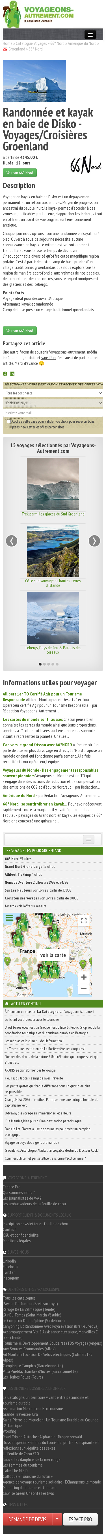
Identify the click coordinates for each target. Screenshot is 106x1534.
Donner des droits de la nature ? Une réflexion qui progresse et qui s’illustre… (51, 1059)
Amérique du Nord (82, 43)
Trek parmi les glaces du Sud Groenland (53, 514)
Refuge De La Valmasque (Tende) (29, 1309)
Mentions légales (17, 1240)
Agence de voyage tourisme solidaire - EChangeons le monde (52, 1482)
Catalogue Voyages (31, 43)
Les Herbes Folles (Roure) (23, 1377)
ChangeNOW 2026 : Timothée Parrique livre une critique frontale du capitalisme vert (51, 1102)
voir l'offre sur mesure (25, 905)
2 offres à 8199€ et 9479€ (36, 882)
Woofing (9, 1431)
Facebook (10, 1266)
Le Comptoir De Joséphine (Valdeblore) (34, 1320)
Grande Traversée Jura (20, 1414)
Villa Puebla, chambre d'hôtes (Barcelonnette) (40, 1371)
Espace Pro (12, 1187)
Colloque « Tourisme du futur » (28, 1476)
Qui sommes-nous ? (19, 1192)
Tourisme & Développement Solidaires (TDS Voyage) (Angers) (52, 1343)
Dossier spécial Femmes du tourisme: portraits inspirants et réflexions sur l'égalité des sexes (51, 1445)
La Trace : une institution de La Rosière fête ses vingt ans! (45, 1048)
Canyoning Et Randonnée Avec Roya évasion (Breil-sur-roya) (51, 1326)
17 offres (30, 866)
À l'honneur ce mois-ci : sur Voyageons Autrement (49, 1011)
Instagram (11, 1278)
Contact (9, 1229)
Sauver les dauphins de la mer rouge (31, 1459)
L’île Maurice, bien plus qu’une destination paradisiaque (43, 1120)
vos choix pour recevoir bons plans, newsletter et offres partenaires (50, 424)
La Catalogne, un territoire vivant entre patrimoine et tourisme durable (46, 1400)
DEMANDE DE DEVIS (27, 1519)
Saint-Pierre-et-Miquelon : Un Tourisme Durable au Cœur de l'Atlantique (50, 1422)
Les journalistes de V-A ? (22, 1198)
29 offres (18, 858)
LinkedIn (9, 1261)
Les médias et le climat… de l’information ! (34, 1040)
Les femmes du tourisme (23, 1465)
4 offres (23, 874)
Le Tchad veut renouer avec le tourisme (32, 1019)
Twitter (9, 1272)
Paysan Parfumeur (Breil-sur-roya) (30, 1303)
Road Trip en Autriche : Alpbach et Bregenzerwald (42, 1436)
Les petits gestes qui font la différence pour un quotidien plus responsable (47, 1088)
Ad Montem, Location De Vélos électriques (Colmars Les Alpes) (47, 1357)
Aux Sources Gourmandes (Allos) (29, 1348)
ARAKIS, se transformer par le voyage (30, 1070)
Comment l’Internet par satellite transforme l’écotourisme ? (45, 1158)
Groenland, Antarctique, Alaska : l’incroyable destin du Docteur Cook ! (52, 1150)
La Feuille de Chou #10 (21, 1453)
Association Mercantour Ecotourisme (33, 1408)
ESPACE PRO (80, 1519)
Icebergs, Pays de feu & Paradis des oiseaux (53, 650)
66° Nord (57, 43)
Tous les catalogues (19, 1298)
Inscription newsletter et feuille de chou (35, 1223)
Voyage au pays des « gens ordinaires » (32, 1142)
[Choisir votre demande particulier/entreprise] (57, 1519)
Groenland (16, 49)
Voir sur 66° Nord (20, 172)
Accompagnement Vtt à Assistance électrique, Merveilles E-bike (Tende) (51, 1334)
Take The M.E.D (15, 1470)
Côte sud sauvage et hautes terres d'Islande (53, 583)
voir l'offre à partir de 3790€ (38, 890)
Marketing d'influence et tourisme (30, 1487)
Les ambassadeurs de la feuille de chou (34, 1203)
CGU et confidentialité (21, 1235)
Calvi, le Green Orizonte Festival (28, 1493)
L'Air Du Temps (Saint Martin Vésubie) (32, 1315)
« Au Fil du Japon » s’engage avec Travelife (34, 1078)
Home (7, 43)
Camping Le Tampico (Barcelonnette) (33, 1365)
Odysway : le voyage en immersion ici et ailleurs (38, 1113)
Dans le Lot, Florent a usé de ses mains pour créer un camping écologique (47, 1131)
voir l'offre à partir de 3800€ (41, 898)
